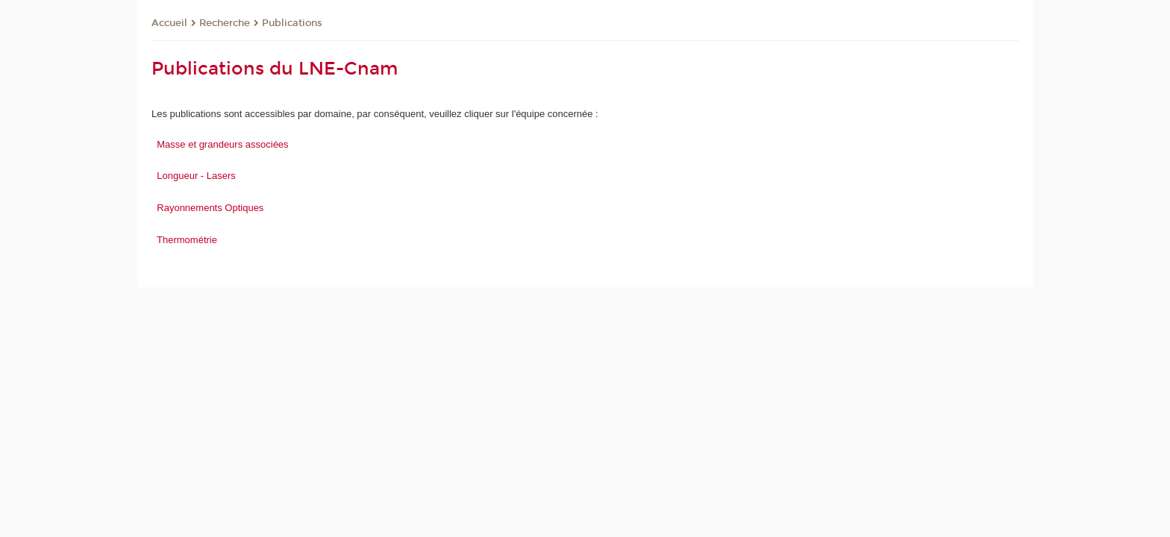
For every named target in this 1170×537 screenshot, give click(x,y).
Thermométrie (187, 239)
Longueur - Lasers (196, 175)
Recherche (224, 23)
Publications (292, 23)
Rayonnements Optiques (210, 207)
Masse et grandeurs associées (222, 144)
